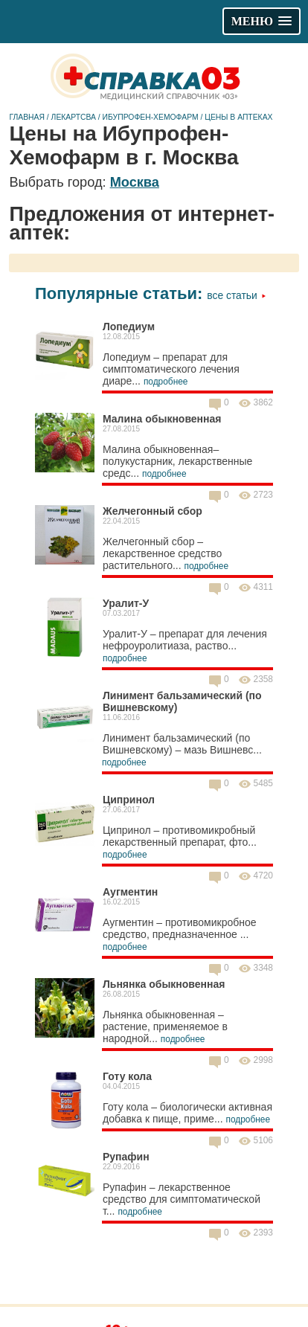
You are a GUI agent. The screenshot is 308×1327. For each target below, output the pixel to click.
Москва (134, 182)
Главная (27, 117)
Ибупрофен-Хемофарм (151, 117)
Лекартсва (73, 117)
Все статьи (236, 295)
